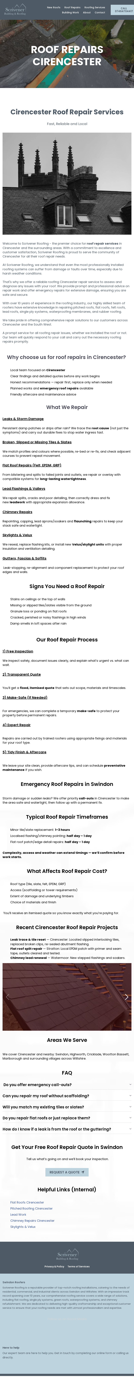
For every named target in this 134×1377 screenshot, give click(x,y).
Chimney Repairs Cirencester (32, 1221)
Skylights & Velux (23, 1227)
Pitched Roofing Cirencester (31, 1208)
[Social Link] (53, 1331)
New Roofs (53, 7)
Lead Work (18, 1214)
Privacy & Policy (54, 1266)
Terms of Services (79, 1266)
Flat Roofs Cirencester (27, 1202)
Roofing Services (95, 7)
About (87, 12)
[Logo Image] (14, 10)
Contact (100, 12)
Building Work (70, 12)
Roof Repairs (72, 7)
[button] (126, 997)
